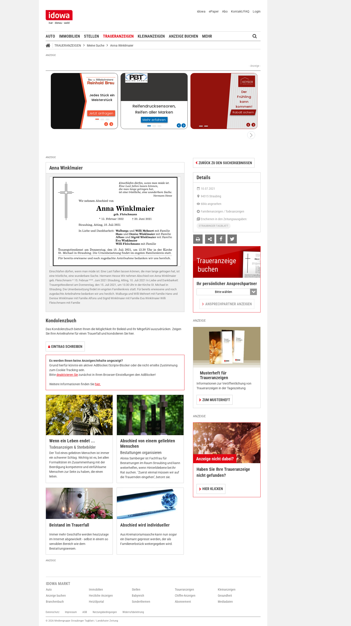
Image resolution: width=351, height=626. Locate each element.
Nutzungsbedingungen (105, 612)
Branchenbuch (55, 601)
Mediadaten (225, 601)
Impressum (71, 612)
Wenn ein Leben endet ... (72, 440)
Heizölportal (96, 601)
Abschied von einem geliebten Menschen (147, 443)
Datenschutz (52, 612)
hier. (98, 384)
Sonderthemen (141, 601)
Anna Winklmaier (121, 45)
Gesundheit (225, 595)
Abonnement (183, 601)
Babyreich (138, 595)
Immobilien (69, 36)
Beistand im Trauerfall (69, 525)
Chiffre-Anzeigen (185, 595)
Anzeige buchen (183, 36)
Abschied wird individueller (145, 525)
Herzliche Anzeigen (101, 595)
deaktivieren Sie (67, 374)
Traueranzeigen (118, 36)
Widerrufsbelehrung (133, 612)
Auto (50, 36)
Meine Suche (95, 45)
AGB (84, 612)
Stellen (91, 36)
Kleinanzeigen (151, 36)
